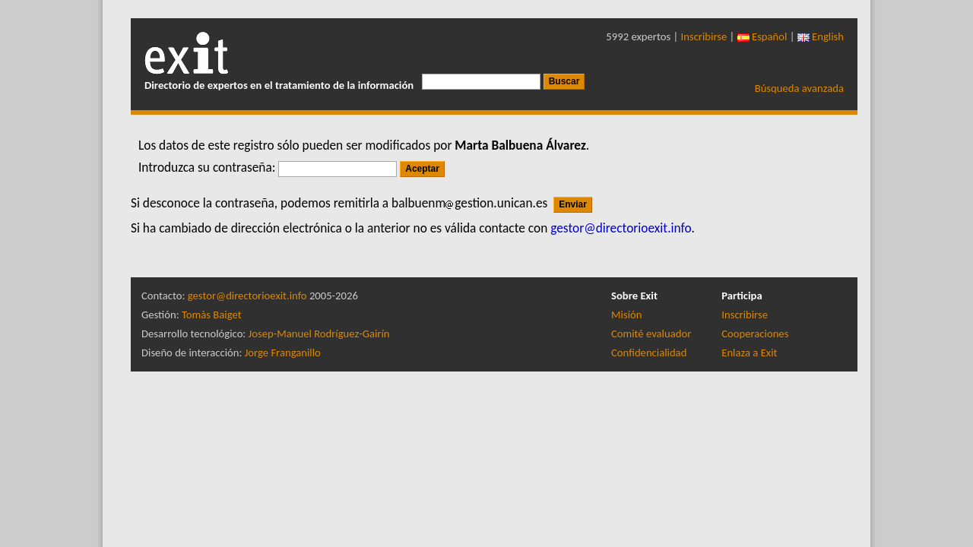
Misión (626, 314)
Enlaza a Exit (749, 352)
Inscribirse (704, 36)
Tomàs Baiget (212, 314)
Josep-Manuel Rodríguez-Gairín (319, 333)
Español (762, 36)
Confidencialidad (648, 352)
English (820, 36)
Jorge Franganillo (283, 352)
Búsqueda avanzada (799, 88)
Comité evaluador (651, 333)
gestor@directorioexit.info (247, 295)
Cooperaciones (754, 333)
